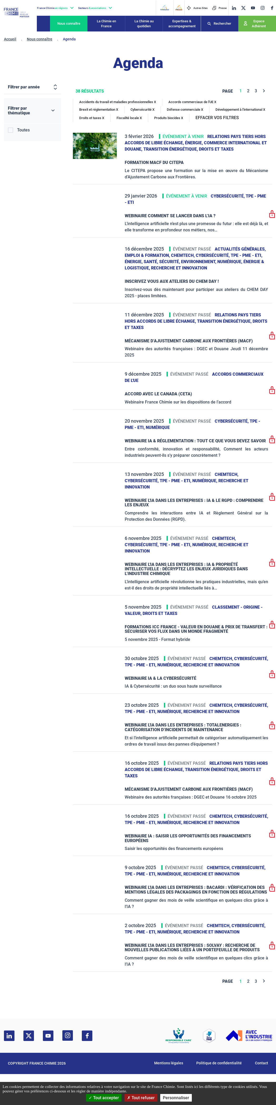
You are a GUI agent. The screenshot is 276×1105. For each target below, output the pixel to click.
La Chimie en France (106, 23)
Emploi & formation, (148, 255)
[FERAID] (178, 7)
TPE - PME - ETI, (246, 255)
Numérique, (230, 261)
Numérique (158, 427)
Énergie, (194, 142)
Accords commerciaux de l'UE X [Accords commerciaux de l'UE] (192, 102)
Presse (219, 8)
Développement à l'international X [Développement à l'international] (240, 109)
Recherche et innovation (179, 267)
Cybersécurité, (228, 196)
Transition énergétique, (171, 149)
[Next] (264, 90)
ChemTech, (183, 255)
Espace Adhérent (259, 23)
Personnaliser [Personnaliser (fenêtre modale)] (176, 1097)
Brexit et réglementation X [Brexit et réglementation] (98, 109)
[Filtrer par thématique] (32, 110)
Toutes (23, 130)
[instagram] (262, 8)
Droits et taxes (216, 149)
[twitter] (243, 8)
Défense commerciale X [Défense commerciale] (185, 109)
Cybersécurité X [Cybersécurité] (142, 109)
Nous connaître (68, 23)
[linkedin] (234, 8)
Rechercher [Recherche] (222, 23)
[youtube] (253, 8)
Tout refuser (141, 1097)
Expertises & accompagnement (181, 23)
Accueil (10, 39)
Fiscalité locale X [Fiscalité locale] (129, 118)
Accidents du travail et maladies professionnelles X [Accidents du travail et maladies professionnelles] (117, 102)
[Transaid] (164, 7)
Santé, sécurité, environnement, (180, 261)
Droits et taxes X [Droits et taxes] (91, 118)
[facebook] (272, 8)
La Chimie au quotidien (144, 23)
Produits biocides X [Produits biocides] (168, 118)
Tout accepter (104, 1097)
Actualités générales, (240, 249)
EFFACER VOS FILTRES (217, 117)
